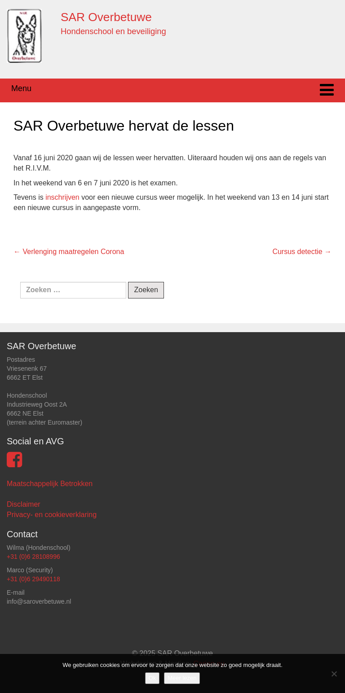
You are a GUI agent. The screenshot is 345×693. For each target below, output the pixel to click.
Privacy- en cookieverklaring (52, 514)
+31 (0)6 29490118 (33, 579)
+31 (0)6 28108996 (33, 556)
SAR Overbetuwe (106, 17)
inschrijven (62, 197)
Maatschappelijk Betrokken (50, 483)
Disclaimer (23, 504)
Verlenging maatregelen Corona (68, 251)
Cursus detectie (302, 251)
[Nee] (333, 673)
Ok (152, 678)
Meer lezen (182, 678)
